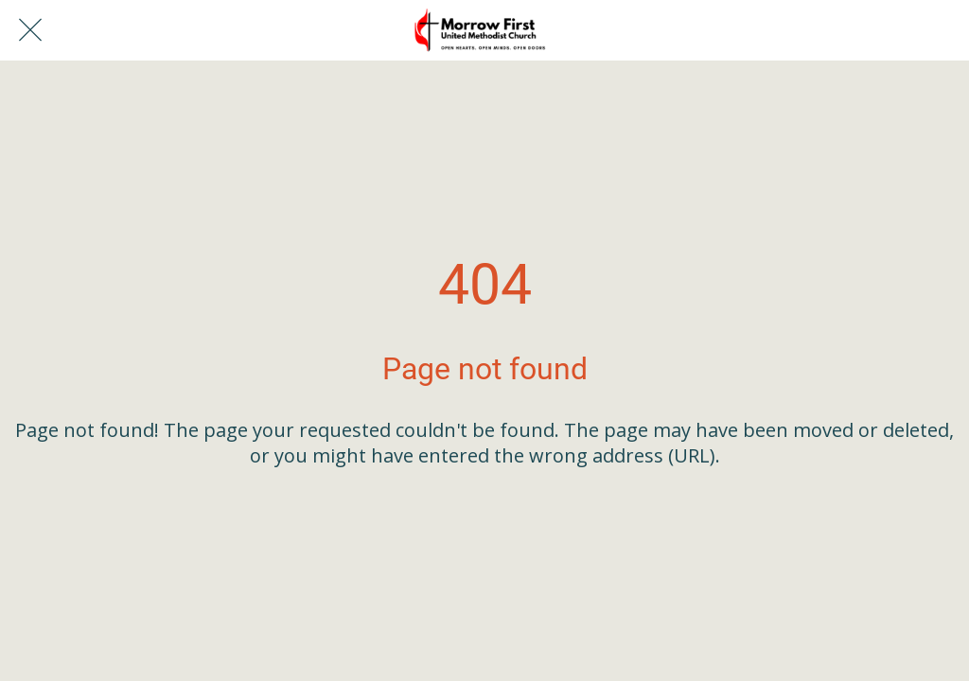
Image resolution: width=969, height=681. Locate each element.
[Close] (30, 30)
